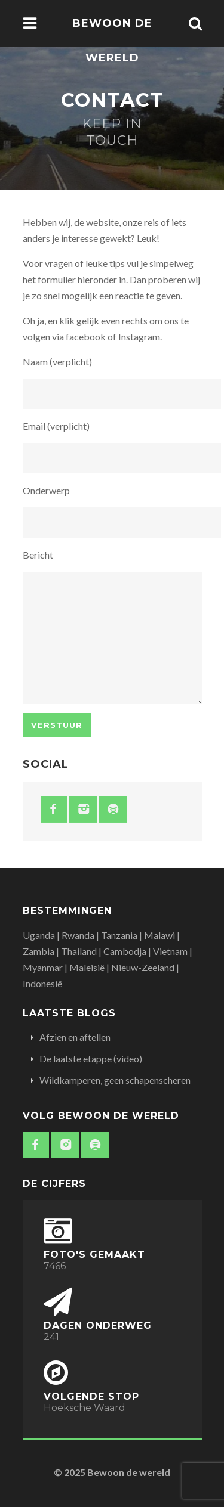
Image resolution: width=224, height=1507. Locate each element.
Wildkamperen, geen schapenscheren (115, 1080)
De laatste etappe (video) (90, 1058)
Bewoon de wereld (112, 40)
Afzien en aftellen (75, 1037)
